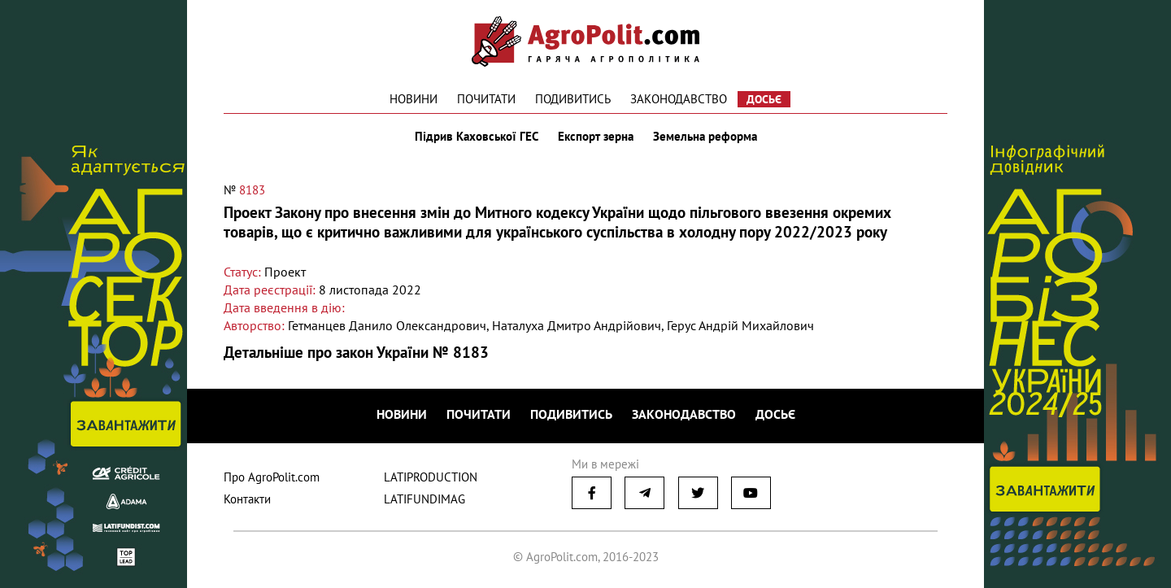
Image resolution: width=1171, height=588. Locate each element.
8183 (252, 190)
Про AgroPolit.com (272, 477)
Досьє (764, 99)
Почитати (486, 99)
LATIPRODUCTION (430, 477)
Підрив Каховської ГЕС (476, 136)
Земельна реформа (705, 136)
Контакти (247, 499)
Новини (413, 99)
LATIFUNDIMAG (424, 499)
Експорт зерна (595, 136)
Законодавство (678, 99)
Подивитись (573, 99)
